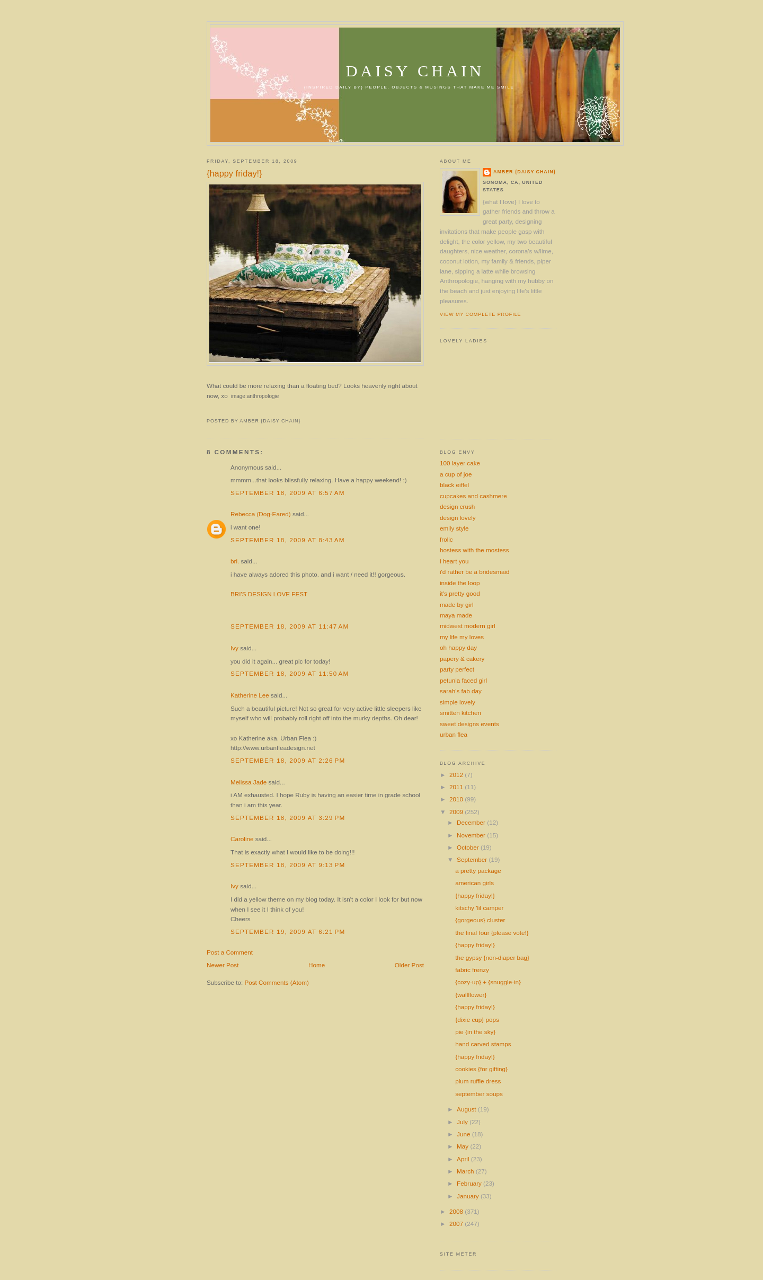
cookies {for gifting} (481, 1068)
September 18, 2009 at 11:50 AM (289, 673)
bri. (234, 561)
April (464, 1158)
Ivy (234, 648)
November (472, 835)
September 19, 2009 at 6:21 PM (287, 931)
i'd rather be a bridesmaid (475, 571)
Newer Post (222, 964)
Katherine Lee (249, 695)
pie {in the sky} (475, 1031)
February (470, 1183)
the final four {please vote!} (491, 932)
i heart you (454, 561)
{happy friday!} (234, 173)
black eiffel (454, 484)
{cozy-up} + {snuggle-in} (488, 981)
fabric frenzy (472, 969)
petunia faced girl (463, 680)
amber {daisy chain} (524, 171)
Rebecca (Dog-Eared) (260, 513)
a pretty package (478, 870)
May (463, 1146)
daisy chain (415, 71)
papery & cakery (462, 658)
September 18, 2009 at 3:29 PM (287, 817)
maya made (456, 615)
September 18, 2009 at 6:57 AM (287, 492)
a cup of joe (456, 474)
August (467, 1109)
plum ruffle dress (478, 1081)
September (473, 859)
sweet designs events (469, 723)
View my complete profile (480, 314)
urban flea (453, 734)
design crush (457, 506)
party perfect (457, 669)
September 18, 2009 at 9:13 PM (287, 864)
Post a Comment (230, 952)
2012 (457, 774)
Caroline (242, 838)
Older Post (409, 964)
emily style (454, 528)
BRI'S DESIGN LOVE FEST (268, 593)
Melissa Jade (248, 782)
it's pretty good (460, 593)
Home (316, 964)
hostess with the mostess (474, 549)
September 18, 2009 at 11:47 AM (289, 626)
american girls (474, 882)
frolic (446, 539)
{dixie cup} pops (477, 1019)
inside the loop (460, 582)
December (472, 822)
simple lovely (457, 702)
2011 (457, 786)
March (466, 1171)
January (469, 1196)
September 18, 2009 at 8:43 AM (287, 539)
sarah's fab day (461, 690)
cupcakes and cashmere (473, 495)
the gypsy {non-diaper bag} (492, 957)
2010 (457, 799)
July (463, 1121)
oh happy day (458, 647)
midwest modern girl (467, 625)
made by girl (457, 604)
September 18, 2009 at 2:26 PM (287, 760)
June (464, 1134)
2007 (457, 1223)
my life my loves (462, 636)
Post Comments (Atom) (276, 982)
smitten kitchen (460, 712)
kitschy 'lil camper (479, 907)
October (469, 847)
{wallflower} (470, 994)
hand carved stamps (483, 1043)
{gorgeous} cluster (480, 919)
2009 (457, 811)
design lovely (458, 517)
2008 (457, 1211)
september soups (479, 1093)
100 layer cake (460, 463)
